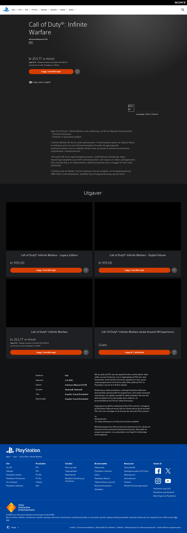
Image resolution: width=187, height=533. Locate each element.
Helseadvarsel (129, 478)
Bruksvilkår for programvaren (169, 527)
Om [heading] (8, 463)
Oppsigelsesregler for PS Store (136, 471)
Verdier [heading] (68, 463)
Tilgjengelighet (71, 471)
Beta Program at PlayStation (164, 496)
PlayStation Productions (15, 478)
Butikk (62, 10)
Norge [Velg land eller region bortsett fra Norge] (13, 527)
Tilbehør (44, 10)
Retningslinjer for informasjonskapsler (140, 527)
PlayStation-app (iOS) (162, 488)
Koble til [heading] (157, 463)
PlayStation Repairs (102, 478)
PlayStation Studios (14, 475)
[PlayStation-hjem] (6, 10)
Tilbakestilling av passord (105, 482)
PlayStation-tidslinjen (14, 485)
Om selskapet (11, 482)
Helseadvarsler (101, 419)
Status (97, 475)
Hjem (8, 456)
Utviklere (127, 482)
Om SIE (9, 467)
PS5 (20, 10)
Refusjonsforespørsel (103, 485)
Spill (13, 10)
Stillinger (9, 471)
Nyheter (54, 10)
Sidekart (120, 527)
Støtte (71, 10)
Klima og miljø (70, 467)
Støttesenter (99, 467)
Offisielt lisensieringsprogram (136, 485)
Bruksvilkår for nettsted (105, 527)
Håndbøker (99, 489)
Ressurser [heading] (129, 463)
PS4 (26, 10)
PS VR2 (38, 475)
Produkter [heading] (41, 463)
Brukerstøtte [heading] (101, 463)
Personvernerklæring (86, 527)
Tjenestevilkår (129, 467)
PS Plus (34, 10)
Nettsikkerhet (70, 475)
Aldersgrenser (129, 475)
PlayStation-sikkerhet (103, 471)
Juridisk (73, 527)
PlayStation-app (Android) (163, 492)
